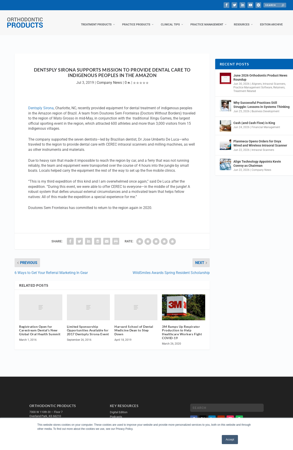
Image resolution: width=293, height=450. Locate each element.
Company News (109, 78)
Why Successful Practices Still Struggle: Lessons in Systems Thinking (261, 100)
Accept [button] (230, 439)
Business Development (265, 106)
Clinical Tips (170, 20)
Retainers (279, 83)
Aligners (257, 79)
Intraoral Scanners (274, 79)
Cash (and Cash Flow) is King (254, 118)
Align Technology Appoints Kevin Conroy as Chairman (257, 159)
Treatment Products (96, 20)
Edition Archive (271, 20)
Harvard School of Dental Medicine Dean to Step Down (133, 326)
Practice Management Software (252, 83)
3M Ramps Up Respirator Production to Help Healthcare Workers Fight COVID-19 (182, 327)
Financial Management (266, 122)
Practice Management (206, 20)
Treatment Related (244, 86)
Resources (241, 20)
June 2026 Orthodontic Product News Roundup (260, 73)
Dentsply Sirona (41, 103)
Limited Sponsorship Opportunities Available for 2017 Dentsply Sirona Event (88, 326)
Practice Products (136, 20)
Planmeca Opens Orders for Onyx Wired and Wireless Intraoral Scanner (260, 139)
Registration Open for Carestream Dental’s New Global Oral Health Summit (40, 326)
